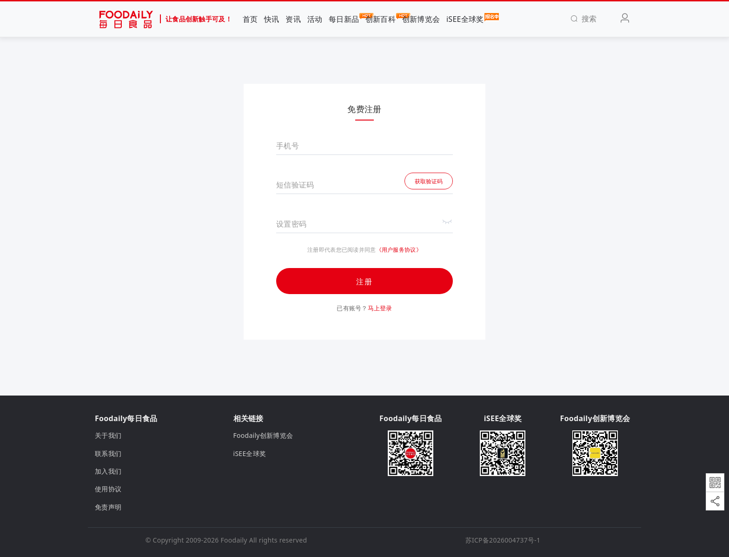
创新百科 (380, 18)
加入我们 (108, 471)
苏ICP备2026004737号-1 (503, 540)
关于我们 (108, 435)
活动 (315, 19)
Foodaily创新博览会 (263, 435)
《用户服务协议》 (399, 250)
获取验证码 (429, 181)
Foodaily (234, 540)
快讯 (271, 19)
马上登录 (380, 308)
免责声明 (108, 507)
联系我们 (108, 453)
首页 (250, 19)
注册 (364, 281)
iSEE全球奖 (465, 18)
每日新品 (344, 18)
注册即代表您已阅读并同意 (341, 250)
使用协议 (108, 488)
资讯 (293, 19)
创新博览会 (421, 19)
